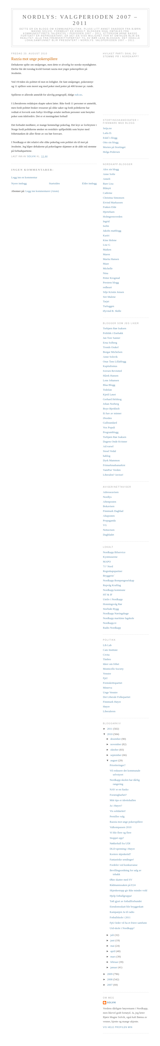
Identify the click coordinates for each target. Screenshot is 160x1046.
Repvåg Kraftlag (112, 585)
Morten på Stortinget (114, 147)
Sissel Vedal (109, 451)
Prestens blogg (111, 282)
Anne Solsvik (110, 356)
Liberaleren (109, 711)
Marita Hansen (111, 259)
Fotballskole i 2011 (120, 917)
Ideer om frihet (111, 664)
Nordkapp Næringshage (116, 613)
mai (112, 945)
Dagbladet (108, 534)
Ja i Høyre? (116, 805)
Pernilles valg (117, 816)
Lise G (106, 244)
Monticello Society (113, 668)
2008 (110, 979)
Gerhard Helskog (112, 399)
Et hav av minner (112, 413)
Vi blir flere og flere (120, 832)
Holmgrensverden (112, 216)
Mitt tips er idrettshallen (123, 800)
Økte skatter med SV (121, 879)
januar (114, 967)
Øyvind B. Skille (112, 310)
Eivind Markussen (113, 202)
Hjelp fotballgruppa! (121, 895)
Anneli (106, 178)
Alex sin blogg (111, 169)
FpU (105, 678)
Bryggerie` (109, 575)
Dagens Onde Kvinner (115, 441)
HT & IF (107, 594)
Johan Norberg (111, 403)
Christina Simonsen (113, 197)
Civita (106, 654)
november (116, 744)
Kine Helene (109, 240)
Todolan (107, 389)
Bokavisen (108, 506)
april (113, 951)
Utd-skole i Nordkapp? (122, 928)
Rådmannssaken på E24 (122, 885)
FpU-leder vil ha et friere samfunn (128, 922)
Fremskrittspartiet (112, 682)
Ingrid (106, 221)
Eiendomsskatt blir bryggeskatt (126, 906)
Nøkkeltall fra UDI (120, 843)
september (116, 755)
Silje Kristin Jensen (113, 292)
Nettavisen (109, 529)
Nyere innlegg (19, 183)
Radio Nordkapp (112, 627)
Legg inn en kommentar (24, 177)
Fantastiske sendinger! (122, 859)
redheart (107, 287)
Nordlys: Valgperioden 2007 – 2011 (80, 20)
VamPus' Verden (112, 469)
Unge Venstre (110, 692)
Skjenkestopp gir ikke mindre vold (128, 890)
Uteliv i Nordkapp (113, 599)
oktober (114, 749)
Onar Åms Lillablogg (114, 361)
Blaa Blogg (109, 384)
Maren (106, 254)
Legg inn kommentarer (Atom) (42, 191)
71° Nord (108, 566)
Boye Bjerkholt (111, 408)
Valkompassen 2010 (120, 827)
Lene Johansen (111, 380)
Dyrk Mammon (111, 460)
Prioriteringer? (117, 765)
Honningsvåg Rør (112, 604)
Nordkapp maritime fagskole (118, 618)
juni (112, 940)
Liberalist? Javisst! (113, 474)
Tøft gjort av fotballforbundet (125, 901)
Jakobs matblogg (112, 230)
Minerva (107, 687)
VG (105, 525)
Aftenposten (109, 501)
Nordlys (107, 496)
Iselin (106, 225)
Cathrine (107, 192)
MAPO (107, 561)
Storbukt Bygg (111, 608)
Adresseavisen (111, 492)
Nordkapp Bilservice (114, 552)
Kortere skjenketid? (120, 854)
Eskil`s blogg (110, 137)
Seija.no (107, 128)
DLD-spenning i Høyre (122, 848)
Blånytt (107, 188)
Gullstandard (110, 422)
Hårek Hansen (110, 375)
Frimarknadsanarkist (114, 465)
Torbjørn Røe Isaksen (114, 328)
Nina (105, 273)
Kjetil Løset (109, 394)
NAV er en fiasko (119, 789)
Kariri (106, 235)
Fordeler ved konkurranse (124, 864)
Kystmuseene (110, 556)
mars (113, 956)
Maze (106, 263)
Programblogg (110, 432)
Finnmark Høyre (112, 701)
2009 (110, 974)
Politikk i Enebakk (113, 333)
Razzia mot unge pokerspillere (126, 821)
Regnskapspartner (112, 571)
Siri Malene (109, 296)
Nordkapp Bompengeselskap (118, 580)
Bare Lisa (108, 183)
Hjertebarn (109, 211)
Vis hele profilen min (117, 1027)
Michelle (107, 268)
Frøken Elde (109, 207)
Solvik (111, 1002)
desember (115, 738)
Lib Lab (107, 645)
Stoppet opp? (117, 837)
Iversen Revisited (112, 370)
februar (114, 961)
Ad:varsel (108, 446)
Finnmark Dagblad (113, 511)
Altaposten (109, 515)
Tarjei (106, 301)
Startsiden (54, 183)
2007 (110, 984)
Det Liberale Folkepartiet (116, 697)
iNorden (107, 418)
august (114, 760)
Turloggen (108, 306)
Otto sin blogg (110, 142)
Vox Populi (109, 427)
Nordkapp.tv (109, 622)
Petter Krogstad (111, 277)
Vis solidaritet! (118, 811)
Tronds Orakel (111, 347)
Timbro (107, 659)
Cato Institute (110, 649)
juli (112, 935)
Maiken (107, 249)
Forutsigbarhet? (118, 794)
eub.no (78, 94)
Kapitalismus (110, 366)
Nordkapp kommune (114, 590)
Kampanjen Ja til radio (122, 912)
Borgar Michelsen (112, 352)
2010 (110, 734)
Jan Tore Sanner (111, 337)
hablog (106, 455)
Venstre (107, 673)
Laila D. (107, 133)
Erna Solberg (110, 342)
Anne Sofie (109, 174)
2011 (110, 728)
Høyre (106, 706)
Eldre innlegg (89, 183)
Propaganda (109, 520)
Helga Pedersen (111, 151)
